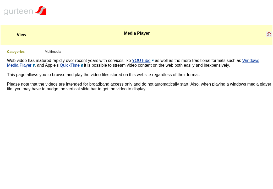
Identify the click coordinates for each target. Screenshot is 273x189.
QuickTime (70, 65)
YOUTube (141, 60)
